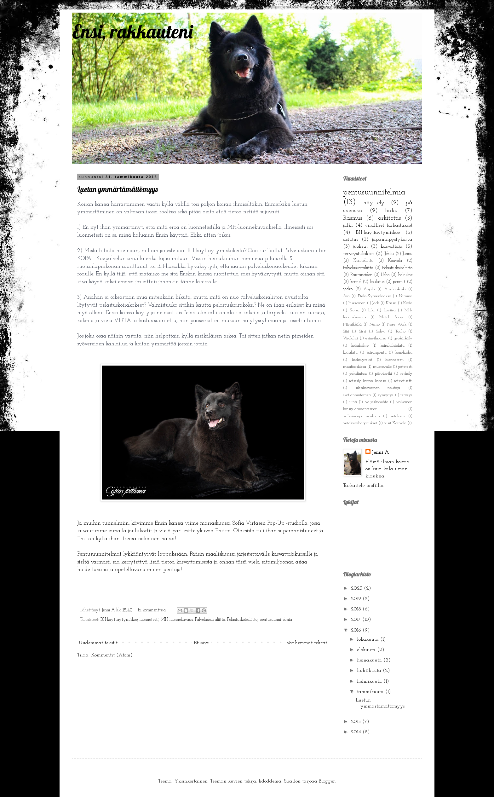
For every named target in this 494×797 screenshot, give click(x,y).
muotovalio (382, 367)
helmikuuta (370, 681)
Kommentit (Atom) (112, 655)
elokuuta (367, 649)
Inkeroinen (356, 303)
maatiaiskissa (354, 367)
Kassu (391, 303)
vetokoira (397, 416)
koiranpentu (377, 352)
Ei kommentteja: (153, 610)
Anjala (369, 289)
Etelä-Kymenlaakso (374, 296)
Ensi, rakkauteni (132, 31)
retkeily (406, 374)
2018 (357, 609)
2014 (357, 732)
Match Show (391, 317)
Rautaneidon (361, 275)
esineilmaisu (375, 338)
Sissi (362, 331)
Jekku (389, 253)
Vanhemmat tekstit (306, 642)
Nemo (375, 324)
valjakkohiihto (376, 402)
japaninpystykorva (392, 239)
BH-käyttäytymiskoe (119, 619)
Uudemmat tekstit (98, 642)
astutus (350, 239)
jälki (348, 225)
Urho (385, 275)
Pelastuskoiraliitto (242, 619)
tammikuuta (371, 691)
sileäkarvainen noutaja (377, 388)
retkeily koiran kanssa (367, 381)
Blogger (327, 781)
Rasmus (352, 218)
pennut (399, 282)
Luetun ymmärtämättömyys (117, 189)
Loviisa (390, 310)
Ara (346, 296)
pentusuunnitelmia (276, 619)
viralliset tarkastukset (388, 225)
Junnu (407, 253)
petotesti (405, 367)
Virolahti (350, 338)
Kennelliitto (363, 260)
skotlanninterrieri (357, 395)
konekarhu (403, 352)
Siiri (346, 331)
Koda (407, 303)
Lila (371, 310)
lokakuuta (368, 639)
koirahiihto (360, 346)
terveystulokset (358, 253)
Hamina (405, 296)
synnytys (385, 395)
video (348, 289)
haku (391, 211)
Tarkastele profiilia (363, 485)
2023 (357, 588)
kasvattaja (392, 246)
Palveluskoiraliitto (210, 619)
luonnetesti (149, 619)
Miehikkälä (352, 324)
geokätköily (403, 338)
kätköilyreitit (362, 360)
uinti (353, 402)
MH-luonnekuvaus (177, 619)
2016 (357, 630)
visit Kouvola (395, 423)
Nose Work (396, 324)
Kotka (354, 310)
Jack (375, 303)
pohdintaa (358, 374)
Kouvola (395, 260)
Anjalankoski (395, 289)
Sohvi (380, 331)
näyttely (374, 203)
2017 (356, 619)
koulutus (377, 282)
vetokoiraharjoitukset (360, 423)
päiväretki (383, 374)
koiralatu (350, 352)
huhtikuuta (370, 670)
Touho (400, 331)
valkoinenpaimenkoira (361, 416)
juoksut (360, 246)
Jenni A (380, 452)
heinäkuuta (370, 660)
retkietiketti (403, 381)
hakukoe (405, 275)
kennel (355, 282)
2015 (356, 721)
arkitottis (389, 218)
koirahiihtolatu (393, 346)
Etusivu (202, 642)
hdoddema (270, 781)
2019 (357, 598)
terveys (406, 395)
